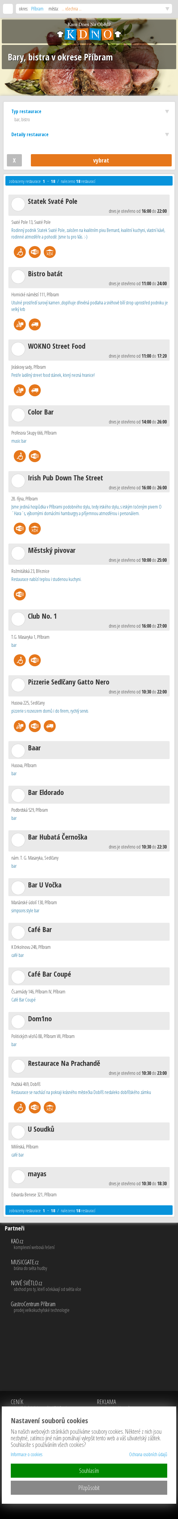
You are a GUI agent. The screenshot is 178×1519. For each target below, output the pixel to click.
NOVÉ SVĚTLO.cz (93, 1286)
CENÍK (42, 1405)
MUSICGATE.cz (93, 1265)
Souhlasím (89, 1471)
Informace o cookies (26, 1454)
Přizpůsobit (88, 1488)
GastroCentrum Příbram (93, 1307)
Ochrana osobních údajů (148, 1454)
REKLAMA (123, 1405)
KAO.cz (93, 1244)
